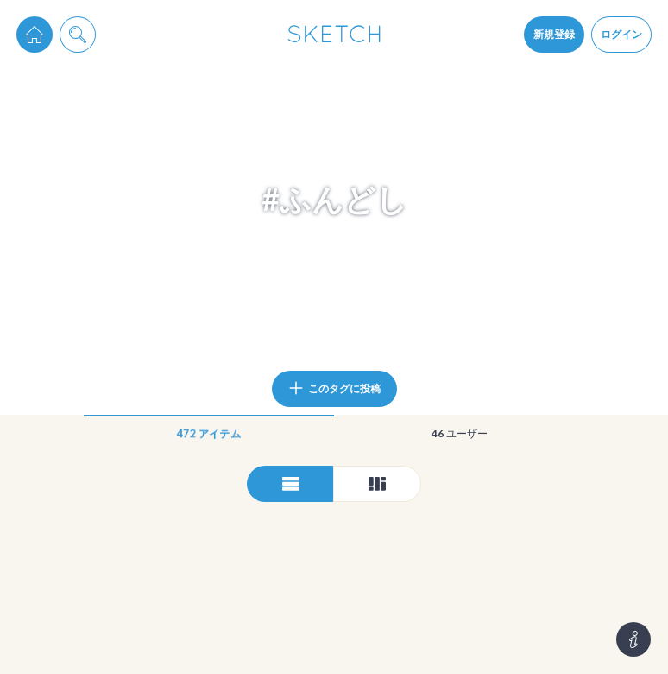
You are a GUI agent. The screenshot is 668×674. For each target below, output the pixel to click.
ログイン (621, 34)
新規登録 (554, 34)
